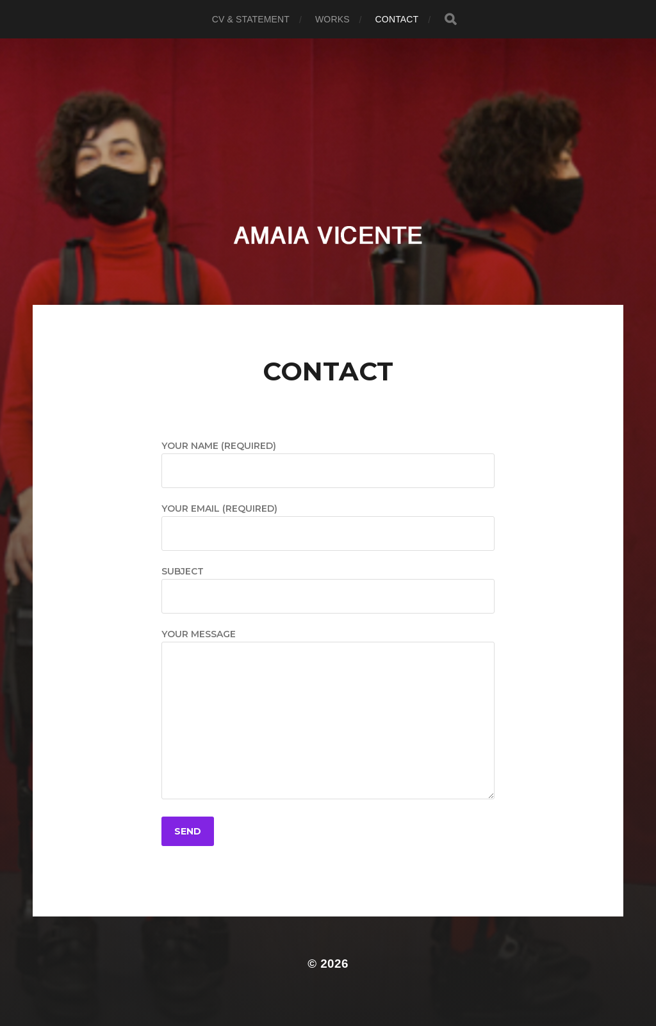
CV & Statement (251, 19)
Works (332, 19)
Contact (397, 19)
